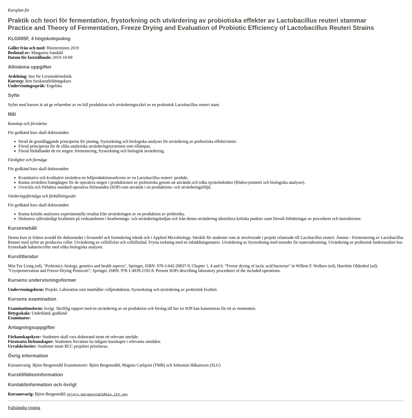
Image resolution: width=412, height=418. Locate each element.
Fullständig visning (24, 407)
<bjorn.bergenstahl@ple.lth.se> (97, 394)
